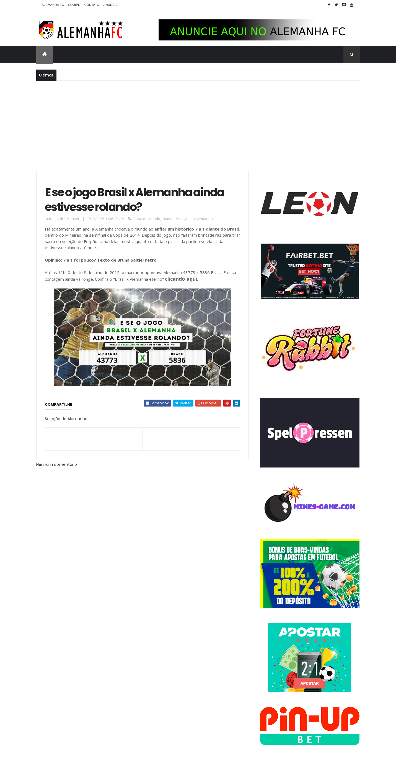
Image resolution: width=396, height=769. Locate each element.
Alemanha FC (53, 4)
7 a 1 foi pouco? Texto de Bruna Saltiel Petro (110, 260)
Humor (168, 218)
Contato (91, 4)
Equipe (74, 4)
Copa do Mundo (146, 218)
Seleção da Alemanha (194, 218)
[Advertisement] (198, 125)
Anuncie (110, 4)
